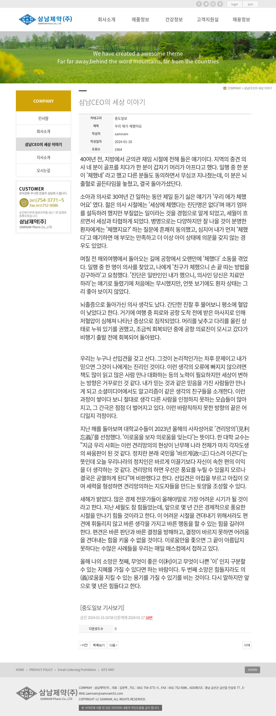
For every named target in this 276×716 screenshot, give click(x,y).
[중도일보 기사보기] (102, 607)
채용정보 (241, 19)
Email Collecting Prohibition (77, 670)
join (250, 4)
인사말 (43, 118)
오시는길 (43, 170)
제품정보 (140, 19)
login (234, 4)
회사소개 (106, 19)
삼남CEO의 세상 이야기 (43, 144)
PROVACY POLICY (41, 670)
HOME (20, 670)
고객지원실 (208, 19)
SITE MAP (107, 670)
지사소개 (43, 157)
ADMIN (252, 670)
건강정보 (174, 19)
